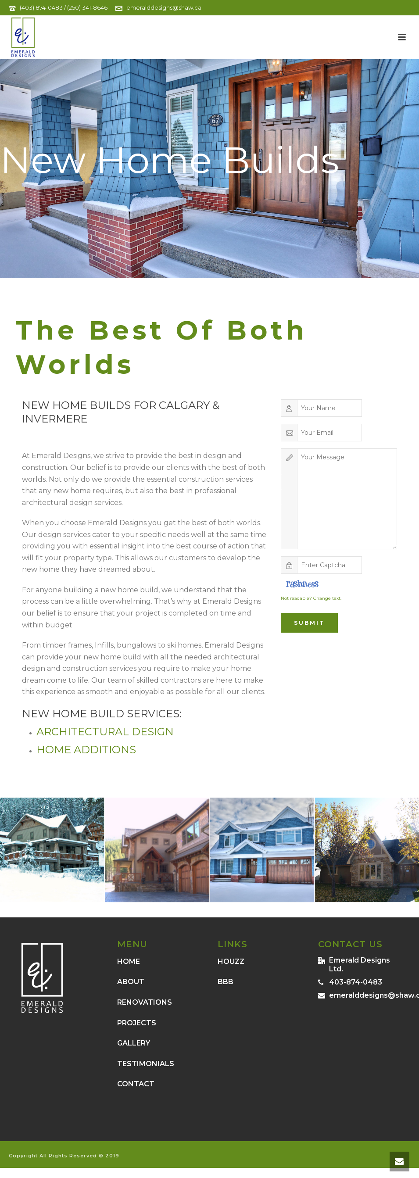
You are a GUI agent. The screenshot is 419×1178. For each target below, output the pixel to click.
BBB (225, 981)
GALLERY (133, 1043)
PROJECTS (136, 1023)
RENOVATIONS (144, 1002)
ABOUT (130, 981)
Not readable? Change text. (311, 598)
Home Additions (86, 749)
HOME (128, 961)
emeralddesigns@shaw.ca (163, 7)
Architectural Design (105, 731)
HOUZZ (231, 961)
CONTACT (135, 1084)
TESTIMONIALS (145, 1064)
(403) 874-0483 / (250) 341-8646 (63, 7)
